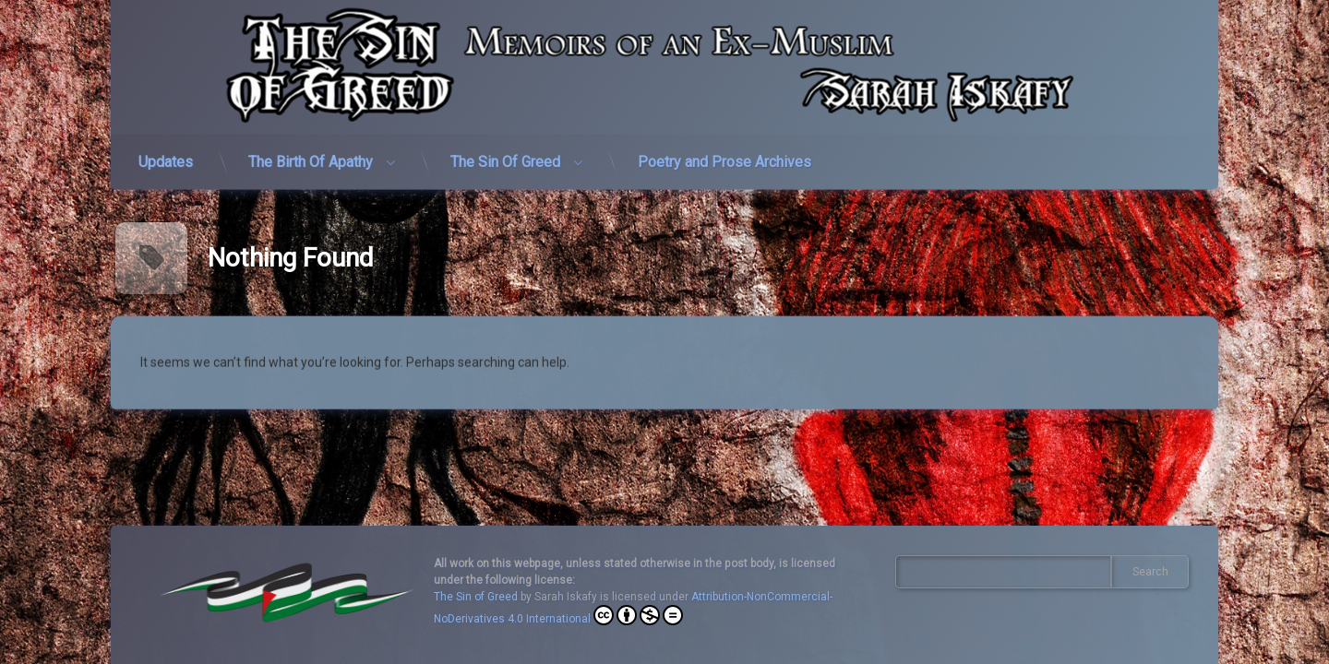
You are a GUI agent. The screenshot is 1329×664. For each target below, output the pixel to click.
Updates (165, 146)
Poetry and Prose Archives (724, 146)
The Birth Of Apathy (310, 146)
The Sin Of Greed (505, 146)
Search (1150, 571)
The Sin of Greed (476, 596)
